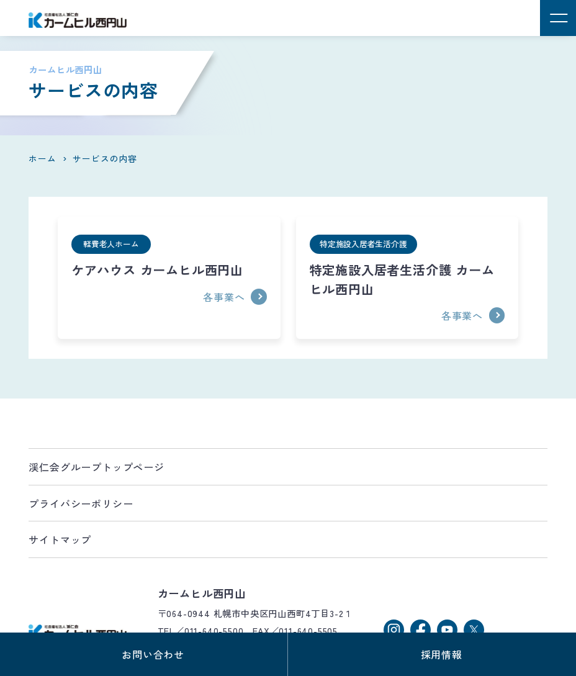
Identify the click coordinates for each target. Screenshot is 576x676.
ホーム (42, 158)
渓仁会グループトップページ (96, 466)
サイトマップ (60, 539)
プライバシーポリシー (81, 503)
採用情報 (441, 654)
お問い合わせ (153, 654)
